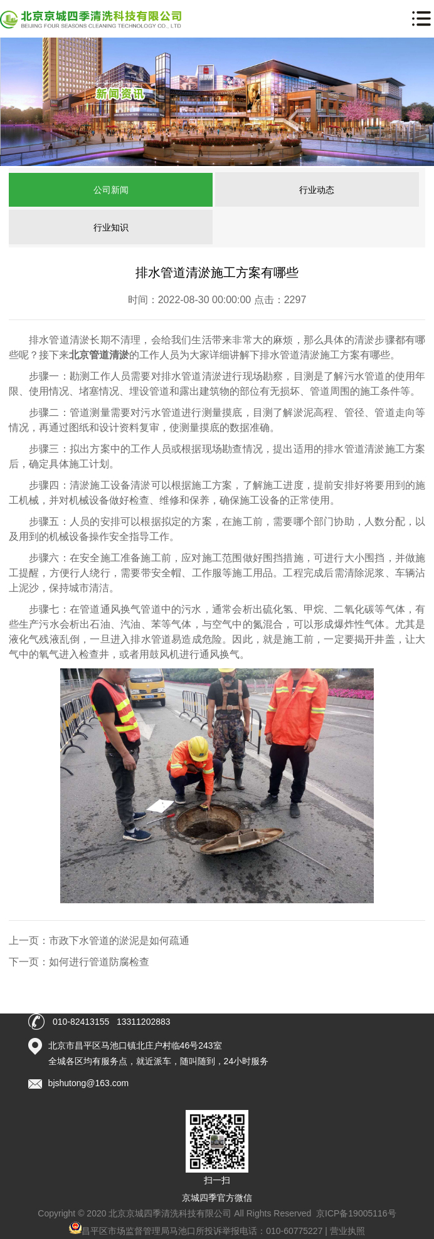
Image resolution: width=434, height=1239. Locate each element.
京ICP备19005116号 (356, 1213)
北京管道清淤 (99, 355)
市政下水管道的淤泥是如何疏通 (119, 940)
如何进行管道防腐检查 (99, 961)
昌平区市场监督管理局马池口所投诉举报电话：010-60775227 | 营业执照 (217, 1231)
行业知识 (111, 227)
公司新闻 (111, 190)
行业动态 (316, 190)
